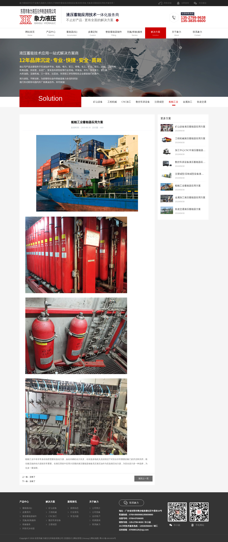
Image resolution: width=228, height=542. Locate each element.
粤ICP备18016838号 (108, 538)
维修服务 (26, 524)
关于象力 (176, 34)
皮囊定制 (92, 34)
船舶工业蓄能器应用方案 (188, 185)
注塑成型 (159, 102)
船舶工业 (173, 102)
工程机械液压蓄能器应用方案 (190, 138)
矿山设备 (98, 102)
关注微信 (202, 3)
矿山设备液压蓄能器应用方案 (190, 126)
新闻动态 (74, 508)
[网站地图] (94, 538)
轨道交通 (201, 102)
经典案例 (96, 520)
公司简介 (96, 508)
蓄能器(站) (71, 34)
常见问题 (74, 516)
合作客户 (96, 516)
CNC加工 (126, 102)
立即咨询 (185, 3)
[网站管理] (77, 538)
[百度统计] (68, 538)
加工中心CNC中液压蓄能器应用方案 (193, 150)
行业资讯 (74, 512)
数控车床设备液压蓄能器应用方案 (192, 162)
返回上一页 (143, 478)
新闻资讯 (72, 501)
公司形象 (96, 512)
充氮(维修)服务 (134, 34)
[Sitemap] (86, 538)
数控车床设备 (143, 102)
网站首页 (29, 34)
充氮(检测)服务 (29, 520)
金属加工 (187, 102)
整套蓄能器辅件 (113, 34)
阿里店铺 (167, 3)
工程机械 (112, 102)
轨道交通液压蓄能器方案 (188, 209)
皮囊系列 (26, 512)
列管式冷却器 (28, 528)
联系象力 (197, 34)
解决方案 (155, 34)
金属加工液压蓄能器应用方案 (190, 197)
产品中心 (50, 34)
